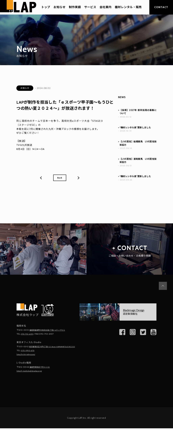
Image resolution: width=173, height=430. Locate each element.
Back (59, 178)
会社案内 (106, 7)
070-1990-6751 (29, 352)
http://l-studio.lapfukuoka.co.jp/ (32, 372)
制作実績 (75, 7)
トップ (45, 7)
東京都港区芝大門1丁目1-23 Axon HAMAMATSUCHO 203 (39, 347)
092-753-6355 (28, 333)
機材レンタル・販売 (128, 7)
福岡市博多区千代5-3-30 (42, 369)
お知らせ (60, 7)
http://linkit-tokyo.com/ (28, 356)
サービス (90, 7)
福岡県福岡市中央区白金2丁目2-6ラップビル (50, 330)
